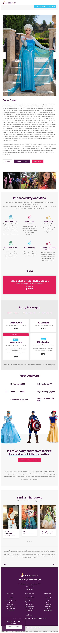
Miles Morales (29, 599)
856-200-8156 (30, 586)
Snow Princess (11, 604)
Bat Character (29, 608)
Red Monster (48, 608)
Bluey (48, 599)
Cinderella (11, 610)
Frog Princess (47, 532)
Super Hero (29, 610)
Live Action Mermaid (9, 533)
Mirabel (26, 532)
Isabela (11, 597)
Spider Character (29, 601)
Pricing (7, 161)
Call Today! (45, 6)
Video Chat (37, 161)
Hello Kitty (48, 597)
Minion (48, 601)
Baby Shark (48, 604)
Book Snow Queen (22, 161)
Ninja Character (48, 610)
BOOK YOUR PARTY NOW (29, 460)
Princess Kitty (48, 606)
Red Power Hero (29, 606)
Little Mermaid (11, 608)
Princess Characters (10, 535)
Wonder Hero (29, 604)
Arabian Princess (10, 606)
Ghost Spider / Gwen (29, 597)
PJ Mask (48, 603)
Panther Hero (29, 603)
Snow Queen (10, 599)
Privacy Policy (29, 589)
